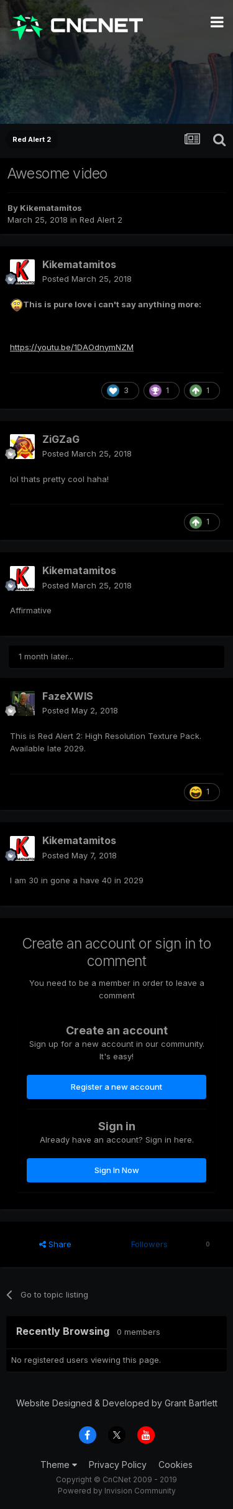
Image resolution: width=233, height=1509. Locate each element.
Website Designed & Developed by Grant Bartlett (116, 1403)
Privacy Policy (118, 1464)
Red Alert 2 (101, 220)
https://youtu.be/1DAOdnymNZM (72, 347)
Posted (87, 279)
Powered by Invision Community (117, 1490)
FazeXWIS (67, 696)
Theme (58, 1464)
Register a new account (116, 1087)
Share (55, 1244)
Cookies (175, 1464)
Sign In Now (116, 1170)
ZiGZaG (61, 439)
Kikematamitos (51, 208)
